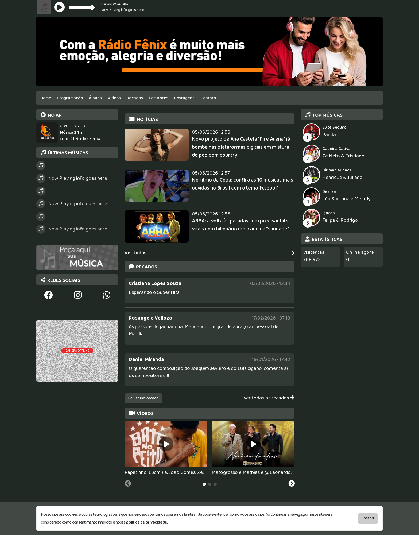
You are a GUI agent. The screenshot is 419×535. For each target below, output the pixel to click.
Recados (135, 98)
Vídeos (114, 98)
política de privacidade (146, 521)
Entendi (368, 517)
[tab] (204, 484)
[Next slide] (291, 484)
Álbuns (95, 98)
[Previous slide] (128, 484)
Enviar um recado (143, 398)
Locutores (158, 98)
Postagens (184, 98)
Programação (70, 98)
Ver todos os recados (268, 398)
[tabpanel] (166, 448)
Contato (208, 98)
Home (45, 98)
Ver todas (209, 253)
